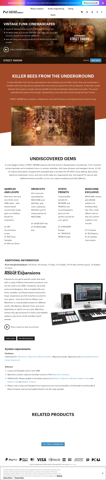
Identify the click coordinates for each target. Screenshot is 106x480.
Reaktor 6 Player (29, 382)
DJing (70, 8)
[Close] (102, 473)
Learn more (10, 338)
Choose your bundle (91, 3)
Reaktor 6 (11, 382)
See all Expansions (26, 338)
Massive (65, 378)
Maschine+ (22, 357)
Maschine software (61, 374)
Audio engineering (56, 8)
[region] (53, 473)
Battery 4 (57, 378)
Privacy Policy (19, 478)
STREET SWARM (12, 60)
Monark (73, 378)
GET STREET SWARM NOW (53, 444)
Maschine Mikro (45, 357)
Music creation (37, 8)
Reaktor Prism (83, 378)
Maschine (32, 357)
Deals (53, 15)
